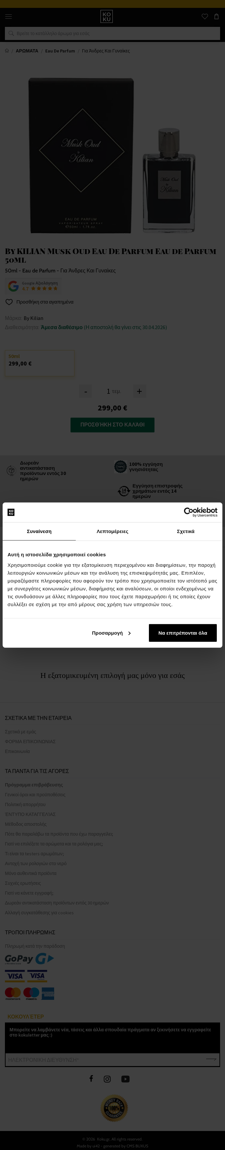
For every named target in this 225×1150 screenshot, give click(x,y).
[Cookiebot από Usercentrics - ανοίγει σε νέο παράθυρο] (188, 512)
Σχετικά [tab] (185, 531)
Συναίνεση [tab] (39, 531)
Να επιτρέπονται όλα (182, 632)
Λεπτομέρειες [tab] (113, 531)
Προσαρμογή (111, 632)
